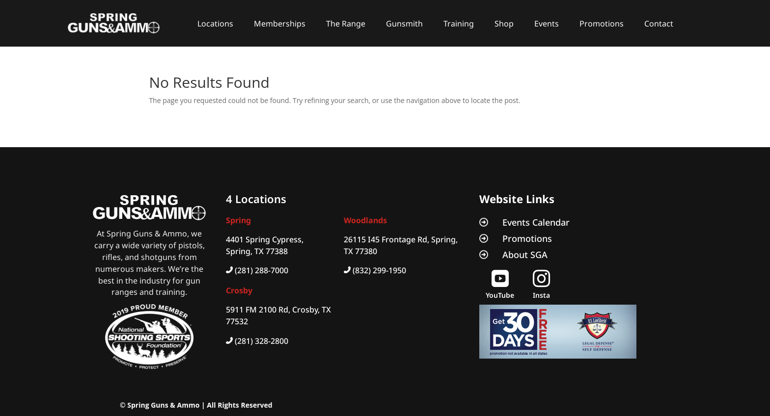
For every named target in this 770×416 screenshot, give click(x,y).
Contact (658, 23)
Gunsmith (404, 23)
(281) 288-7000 (261, 270)
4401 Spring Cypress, (264, 239)
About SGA (525, 254)
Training (458, 23)
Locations (215, 23)
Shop (504, 23)
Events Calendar (536, 222)
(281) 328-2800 (261, 341)
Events (546, 23)
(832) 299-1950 (379, 270)
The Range (345, 23)
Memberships (279, 23)
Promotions (601, 23)
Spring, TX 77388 (257, 251)
